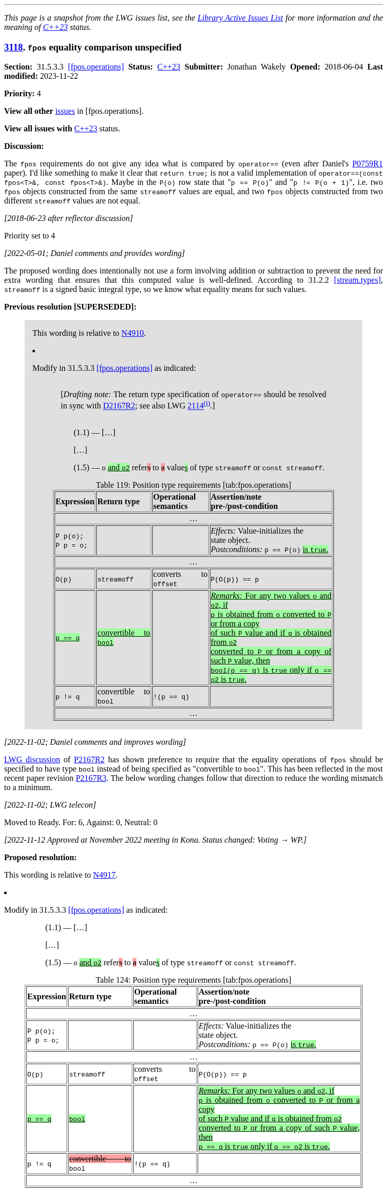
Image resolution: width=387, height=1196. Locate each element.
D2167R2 (119, 406)
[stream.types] (357, 280)
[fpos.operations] (96, 66)
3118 (13, 47)
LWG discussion (32, 759)
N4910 (132, 333)
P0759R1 (367, 163)
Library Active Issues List (240, 17)
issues (65, 111)
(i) (207, 403)
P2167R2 (89, 759)
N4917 (104, 874)
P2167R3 (91, 778)
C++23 (55, 27)
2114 (195, 406)
